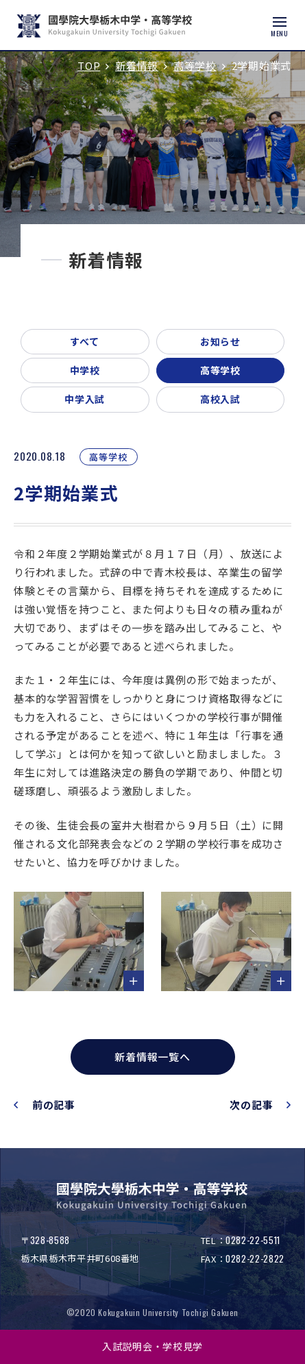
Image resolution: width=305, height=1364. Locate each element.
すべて (85, 341)
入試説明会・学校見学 (152, 1346)
